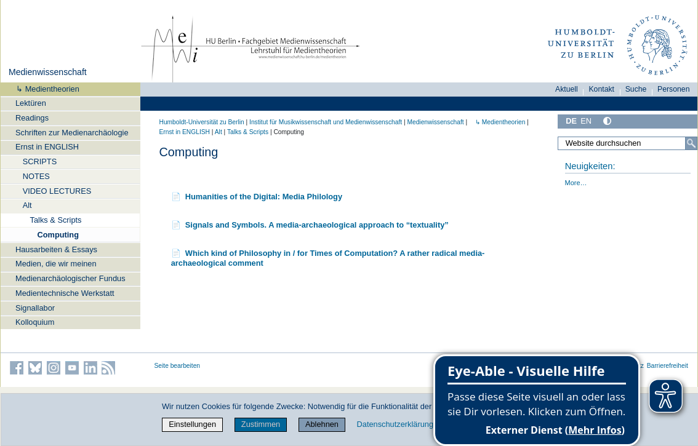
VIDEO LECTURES (57, 191)
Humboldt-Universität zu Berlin (201, 122)
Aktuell (566, 89)
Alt (27, 205)
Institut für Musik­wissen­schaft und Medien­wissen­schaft (325, 122)
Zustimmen (260, 424)
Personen (673, 89)
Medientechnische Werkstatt (64, 293)
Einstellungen (192, 424)
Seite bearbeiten (177, 365)
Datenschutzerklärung (395, 424)
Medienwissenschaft (48, 72)
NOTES (36, 176)
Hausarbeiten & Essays (56, 249)
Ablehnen (322, 424)
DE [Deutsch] (571, 120)
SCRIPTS (40, 161)
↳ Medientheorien (43, 89)
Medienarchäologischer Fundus (70, 278)
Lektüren (30, 103)
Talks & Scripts (56, 220)
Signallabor (35, 308)
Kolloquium (34, 322)
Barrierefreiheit (667, 365)
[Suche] (691, 143)
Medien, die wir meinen (56, 263)
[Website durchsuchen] (627, 143)
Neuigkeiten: (590, 166)
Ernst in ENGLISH (47, 146)
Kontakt (601, 89)
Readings (32, 117)
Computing (58, 234)
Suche (636, 89)
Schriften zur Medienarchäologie (72, 132)
